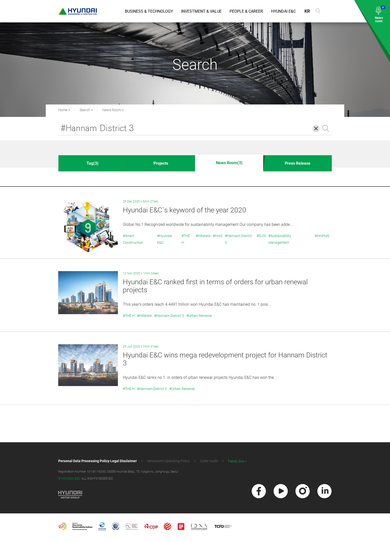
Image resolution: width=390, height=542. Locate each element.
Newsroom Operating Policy (168, 461)
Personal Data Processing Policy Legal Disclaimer (97, 461)
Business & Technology (149, 11)
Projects (160, 163)
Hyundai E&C (283, 11)
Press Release (297, 163)
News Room (111, 110)
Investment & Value (201, 11)
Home (62, 110)
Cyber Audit (209, 461)
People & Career (246, 11)
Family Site (236, 461)
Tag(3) (92, 163)
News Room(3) (229, 162)
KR (307, 11)
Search (85, 110)
